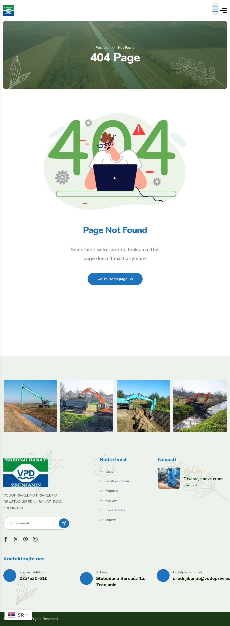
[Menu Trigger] (215, 9)
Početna (101, 47)
